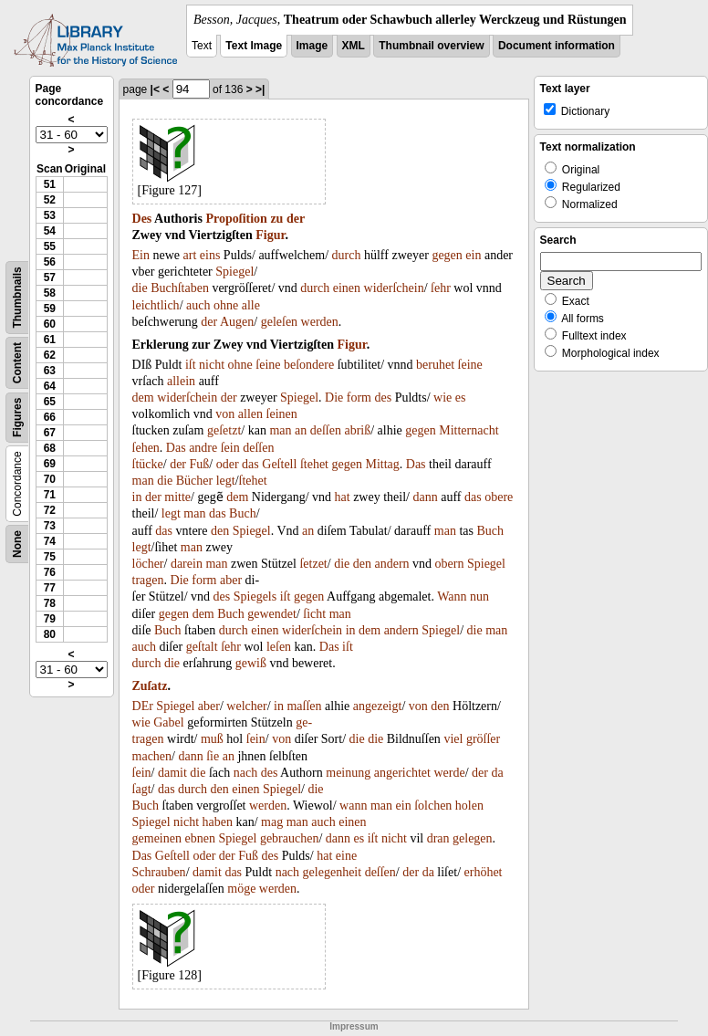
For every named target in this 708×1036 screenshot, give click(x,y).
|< (155, 89)
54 (50, 231)
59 (50, 308)
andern (391, 563)
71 (50, 494)
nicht (211, 364)
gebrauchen (289, 838)
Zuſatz (150, 686)
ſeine (267, 364)
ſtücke (147, 464)
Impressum (353, 1026)
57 (50, 277)
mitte (177, 497)
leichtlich (156, 305)
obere (498, 497)
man (280, 430)
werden (319, 322)
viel (453, 739)
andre (203, 448)
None (17, 544)
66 (50, 417)
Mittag (382, 464)
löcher (148, 563)
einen (346, 288)
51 (50, 184)
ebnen (199, 838)
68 (50, 448)
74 (50, 541)
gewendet (272, 614)
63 (50, 370)
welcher (246, 706)
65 (50, 401)
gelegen (473, 838)
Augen (237, 322)
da (497, 773)
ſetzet (313, 563)
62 (50, 355)
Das (176, 448)
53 (50, 215)
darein (187, 563)
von (224, 414)
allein (181, 381)
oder (227, 464)
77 (50, 587)
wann (353, 805)
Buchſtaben (180, 288)
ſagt (141, 789)
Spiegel (234, 271)
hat (342, 497)
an (301, 430)
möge (241, 888)
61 (50, 339)
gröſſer (483, 739)
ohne (225, 305)
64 (50, 386)
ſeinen (281, 414)
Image (312, 45)
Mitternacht (468, 430)
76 (50, 572)
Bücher (194, 480)
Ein (141, 255)
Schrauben (159, 872)
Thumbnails (17, 297)
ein (473, 255)
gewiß (250, 663)
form (359, 397)
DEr (142, 706)
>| (260, 89)
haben (218, 822)
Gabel (168, 722)
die (140, 288)
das (250, 464)
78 (50, 603)
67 (50, 432)
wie (442, 397)
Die (334, 397)
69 (50, 463)
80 (50, 634)
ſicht (314, 614)
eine (346, 856)
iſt (190, 364)
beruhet (435, 364)
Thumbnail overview (431, 45)
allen (250, 414)
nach (245, 773)
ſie (212, 756)
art (190, 255)
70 (50, 479)
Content (17, 362)
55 (50, 246)
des (382, 397)
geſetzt (224, 430)
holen (469, 805)
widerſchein (394, 288)
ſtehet (314, 464)
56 (50, 262)
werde (448, 773)
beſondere (309, 364)
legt (225, 480)
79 (50, 618)
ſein (230, 448)
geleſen (279, 322)
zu (276, 218)
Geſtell (279, 464)
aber (231, 580)
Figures (17, 417)
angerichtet (402, 773)
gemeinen (157, 838)
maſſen (303, 706)
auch (198, 305)
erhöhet (483, 872)
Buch (242, 513)
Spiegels (255, 596)
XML (353, 45)
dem (143, 397)
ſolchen (433, 805)
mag (272, 822)
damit (172, 773)
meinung (348, 773)
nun (479, 596)
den (220, 531)
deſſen (325, 430)
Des (142, 218)
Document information (556, 45)
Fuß (200, 464)
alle (251, 305)
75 (50, 556)
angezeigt (377, 706)
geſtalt (202, 647)
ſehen (146, 448)
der (295, 218)
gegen (447, 255)
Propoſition (235, 218)
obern (449, 563)
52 (50, 200)
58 (50, 293)
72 (50, 510)
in (137, 497)
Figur (270, 235)
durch (346, 255)
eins (210, 255)
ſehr (441, 288)
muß (212, 739)
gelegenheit (332, 872)
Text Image (253, 45)
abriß (357, 430)
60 (50, 324)
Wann (451, 596)
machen (152, 756)
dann (424, 497)
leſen (278, 647)
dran (438, 838)
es (460, 397)
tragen (148, 580)
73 (50, 525)
